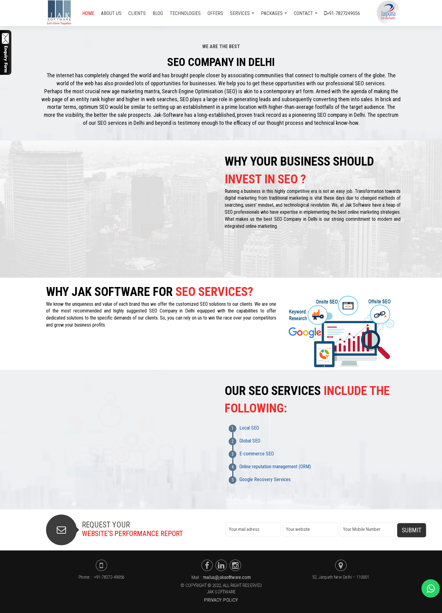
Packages (274, 13)
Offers (215, 13)
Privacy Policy (221, 600)
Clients (137, 13)
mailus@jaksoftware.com (227, 577)
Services (242, 13)
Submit (411, 530)
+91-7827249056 (342, 13)
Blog (158, 13)
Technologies (185, 13)
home (88, 13)
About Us (111, 13)
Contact (305, 13)
